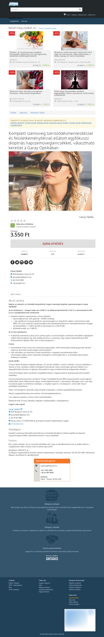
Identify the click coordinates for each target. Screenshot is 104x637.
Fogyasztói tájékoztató (46, 589)
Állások (16, 583)
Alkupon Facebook (75, 583)
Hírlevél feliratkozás (75, 585)
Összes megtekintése (47, 28)
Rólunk (11, 583)
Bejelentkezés (82, 15)
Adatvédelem (17, 585)
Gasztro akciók (75, 123)
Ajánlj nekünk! (73, 602)
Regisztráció (91, 15)
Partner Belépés (74, 604)
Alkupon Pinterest (75, 589)
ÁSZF (10, 585)
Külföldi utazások (17, 123)
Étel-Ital (24, 21)
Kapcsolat (72, 600)
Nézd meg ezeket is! (23, 28)
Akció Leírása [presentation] (16, 294)
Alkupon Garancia (44, 587)
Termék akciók (30, 123)
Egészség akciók (55, 123)
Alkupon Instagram (75, 587)
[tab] (16, 294)
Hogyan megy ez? (44, 583)
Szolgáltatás (14, 21)
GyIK (40, 585)
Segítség (74, 15)
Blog (10, 587)
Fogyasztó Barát (44, 592)
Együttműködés (74, 598)
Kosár (67, 15)
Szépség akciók (43, 123)
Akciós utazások (14, 589)
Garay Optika (15, 409)
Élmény (65, 123)
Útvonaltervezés (17, 424)
